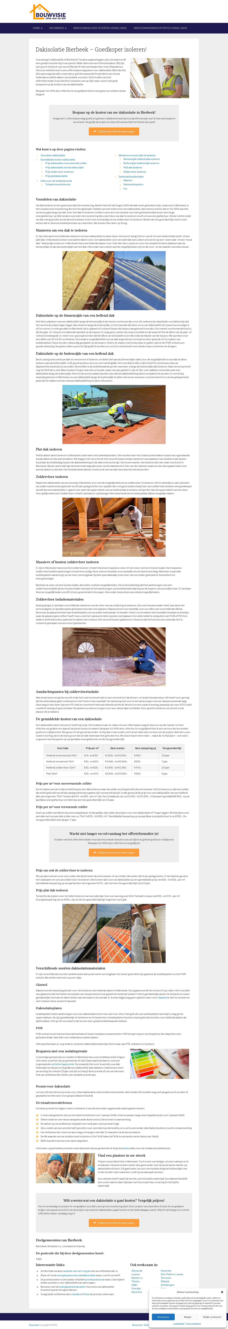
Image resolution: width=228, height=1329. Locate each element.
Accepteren (163, 1317)
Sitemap (148, 1325)
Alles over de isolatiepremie (56, 181)
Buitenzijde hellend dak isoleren (141, 163)
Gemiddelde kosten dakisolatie (58, 159)
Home (36, 28)
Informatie (56, 28)
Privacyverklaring (193, 1324)
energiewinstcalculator (72, 1286)
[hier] (127, 1148)
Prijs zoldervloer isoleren (59, 171)
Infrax (86, 1294)
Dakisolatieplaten (133, 184)
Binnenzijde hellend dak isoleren (141, 159)
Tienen (135, 1281)
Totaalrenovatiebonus (57, 184)
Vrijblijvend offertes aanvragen (114, 131)
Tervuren (166, 1277)
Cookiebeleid (178, 1324)
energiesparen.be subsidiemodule (76, 1275)
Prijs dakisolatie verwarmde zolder (64, 167)
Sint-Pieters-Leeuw (172, 1274)
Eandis (76, 1294)
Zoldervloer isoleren (134, 171)
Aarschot (136, 1292)
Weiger (187, 1317)
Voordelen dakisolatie (53, 155)
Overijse (136, 1288)
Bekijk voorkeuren (212, 1317)
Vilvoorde (136, 1270)
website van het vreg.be (77, 1271)
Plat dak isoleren (132, 167)
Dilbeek (165, 1281)
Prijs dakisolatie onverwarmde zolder (66, 163)
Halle (134, 1285)
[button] (222, 1292)
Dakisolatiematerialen (131, 176)
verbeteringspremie (62, 1064)
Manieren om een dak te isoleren (137, 155)
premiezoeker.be (94, 1279)
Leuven (135, 1274)
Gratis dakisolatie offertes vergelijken (99, 28)
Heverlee (166, 1270)
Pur (125, 188)
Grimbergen (167, 1285)
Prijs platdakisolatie (56, 176)
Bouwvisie (34, 1325)
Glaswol (127, 180)
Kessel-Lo (137, 1277)
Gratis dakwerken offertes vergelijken (160, 28)
